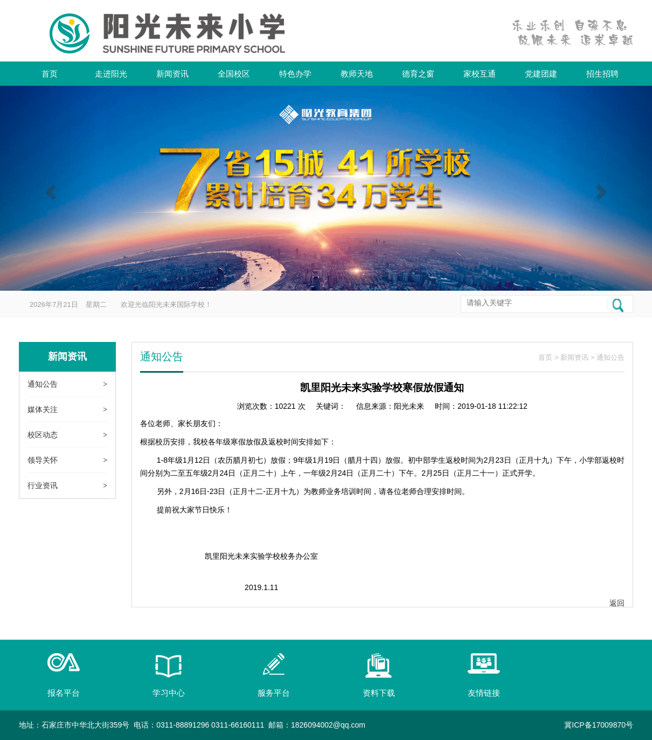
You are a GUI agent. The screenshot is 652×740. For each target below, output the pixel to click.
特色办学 (295, 73)
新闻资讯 (172, 73)
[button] (49, 188)
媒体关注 (42, 409)
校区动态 (42, 434)
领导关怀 (42, 460)
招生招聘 (602, 73)
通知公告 (42, 384)
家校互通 (479, 73)
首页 (49, 73)
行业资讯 (42, 485)
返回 (617, 603)
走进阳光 (111, 73)
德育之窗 (418, 73)
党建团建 (541, 73)
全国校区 (234, 73)
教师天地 (357, 73)
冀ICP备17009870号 (598, 725)
